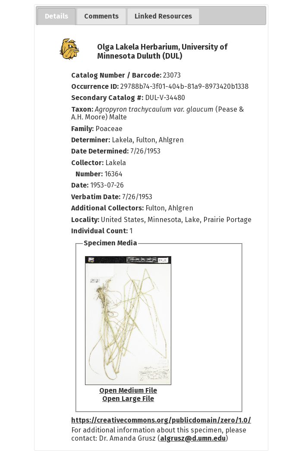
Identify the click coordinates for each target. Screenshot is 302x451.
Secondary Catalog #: (107, 98)
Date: (79, 185)
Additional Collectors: (108, 208)
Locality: (85, 220)
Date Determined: (100, 151)
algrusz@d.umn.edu (193, 438)
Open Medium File (128, 390)
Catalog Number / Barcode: (117, 75)
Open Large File (128, 399)
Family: (82, 129)
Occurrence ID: (95, 86)
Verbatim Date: (95, 197)
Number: (90, 174)
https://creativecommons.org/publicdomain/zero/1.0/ (161, 420)
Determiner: (91, 140)
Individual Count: (99, 231)
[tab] (57, 16)
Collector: (88, 163)
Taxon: (82, 109)
